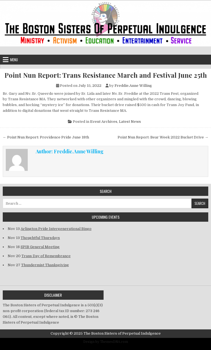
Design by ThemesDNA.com (105, 342)
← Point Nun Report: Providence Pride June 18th (46, 137)
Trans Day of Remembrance (46, 256)
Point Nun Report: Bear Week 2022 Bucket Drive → (163, 137)
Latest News (130, 122)
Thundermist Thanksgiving (45, 265)
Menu (14, 59)
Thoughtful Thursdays (40, 238)
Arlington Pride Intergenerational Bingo (56, 229)
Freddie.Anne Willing (133, 86)
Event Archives (103, 122)
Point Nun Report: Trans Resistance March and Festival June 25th (105, 75)
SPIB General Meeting (40, 247)
